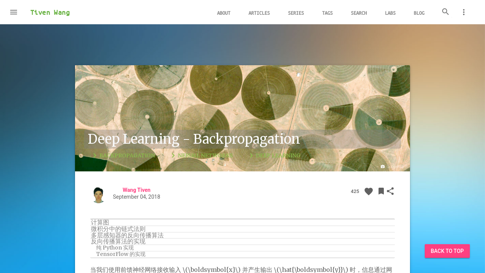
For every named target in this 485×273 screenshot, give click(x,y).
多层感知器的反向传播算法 (127, 235)
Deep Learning (273, 155)
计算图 (100, 223)
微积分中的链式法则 (118, 229)
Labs (390, 12)
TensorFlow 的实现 (121, 254)
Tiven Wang (50, 12)
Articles (259, 12)
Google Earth (394, 166)
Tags (327, 12)
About (223, 12)
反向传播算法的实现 (118, 241)
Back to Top (447, 251)
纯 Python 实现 (115, 248)
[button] (14, 12)
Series (296, 12)
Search (359, 12)
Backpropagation (122, 155)
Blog (419, 12)
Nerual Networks (201, 155)
